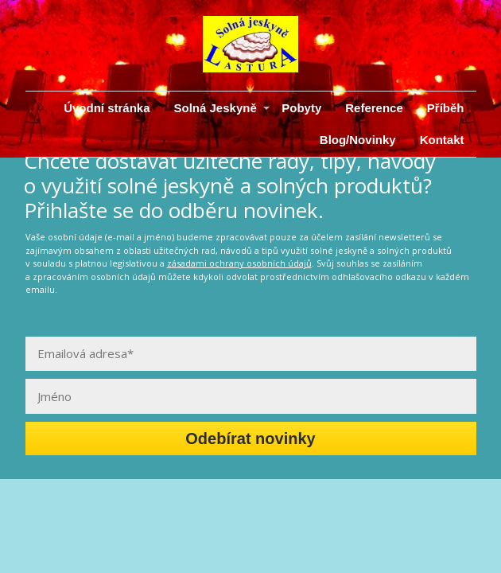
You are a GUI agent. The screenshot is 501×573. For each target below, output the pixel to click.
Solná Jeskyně (215, 108)
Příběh (445, 108)
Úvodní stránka (107, 108)
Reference (374, 108)
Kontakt (442, 139)
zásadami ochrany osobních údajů (239, 263)
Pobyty (301, 108)
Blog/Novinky (358, 139)
